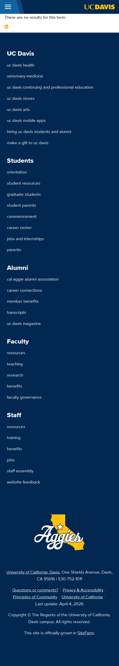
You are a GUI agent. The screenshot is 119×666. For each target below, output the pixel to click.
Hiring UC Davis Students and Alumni (39, 131)
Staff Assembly (20, 471)
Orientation (17, 172)
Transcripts (16, 312)
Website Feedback (23, 482)
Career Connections (24, 290)
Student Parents (21, 205)
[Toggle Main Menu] (8, 7)
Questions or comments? (35, 590)
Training (14, 437)
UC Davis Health (20, 65)
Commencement (22, 216)
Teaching (15, 364)
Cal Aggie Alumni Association (32, 279)
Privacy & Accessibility (83, 590)
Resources (16, 353)
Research (15, 375)
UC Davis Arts (18, 109)
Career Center (19, 227)
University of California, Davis (33, 572)
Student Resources (23, 183)
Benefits (14, 386)
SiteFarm (85, 633)
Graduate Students (24, 194)
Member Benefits (23, 301)
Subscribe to (6, 26)
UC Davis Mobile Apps (26, 120)
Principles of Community (35, 597)
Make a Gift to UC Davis (27, 142)
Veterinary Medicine (25, 76)
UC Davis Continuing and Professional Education (50, 87)
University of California (82, 597)
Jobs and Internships (25, 238)
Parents (14, 249)
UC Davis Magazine (24, 323)
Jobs (11, 460)
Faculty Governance (24, 397)
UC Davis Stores (21, 98)
